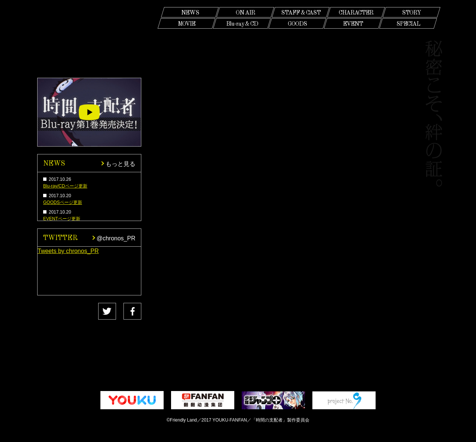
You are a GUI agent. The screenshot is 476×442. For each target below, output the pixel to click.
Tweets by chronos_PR (68, 251)
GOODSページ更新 (62, 202)
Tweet (69, 311)
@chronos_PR (116, 237)
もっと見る (120, 163)
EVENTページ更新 (61, 218)
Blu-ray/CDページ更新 (65, 186)
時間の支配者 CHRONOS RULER (89, 38)
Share (125, 311)
